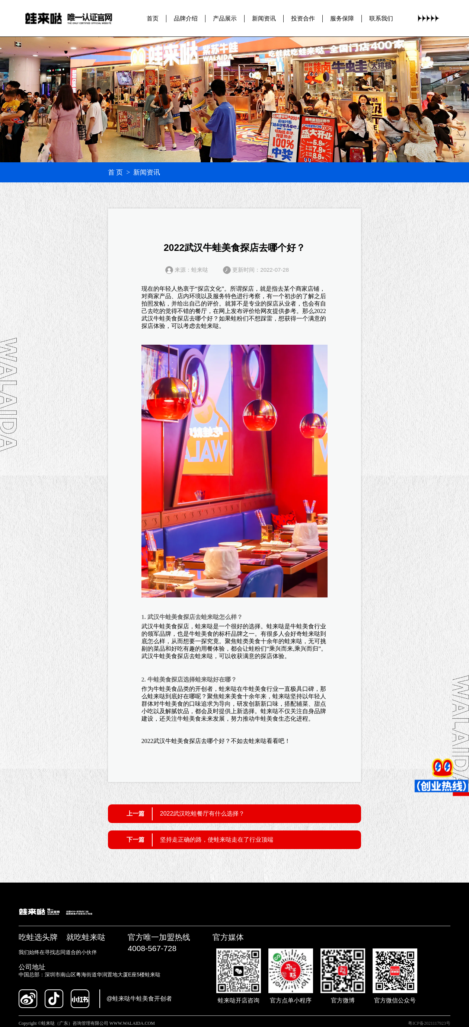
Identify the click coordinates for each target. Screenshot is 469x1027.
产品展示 (225, 18)
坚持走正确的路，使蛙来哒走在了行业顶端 (216, 839)
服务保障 (342, 18)
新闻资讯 (264, 18)
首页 (153, 18)
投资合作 (303, 18)
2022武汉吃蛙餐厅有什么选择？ (202, 813)
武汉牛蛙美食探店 (165, 318)
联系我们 (381, 18)
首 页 (115, 172)
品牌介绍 (186, 18)
